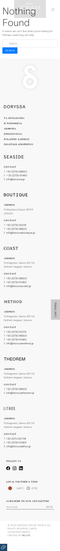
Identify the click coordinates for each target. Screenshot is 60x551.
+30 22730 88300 (16, 171)
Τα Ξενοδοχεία (14, 118)
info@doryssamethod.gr (20, 343)
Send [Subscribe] (49, 506)
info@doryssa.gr (15, 179)
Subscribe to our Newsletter (27, 501)
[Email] (30, 506)
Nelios (26, 535)
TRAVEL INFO (55, 309)
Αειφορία (10, 128)
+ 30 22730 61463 (16, 175)
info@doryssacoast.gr (18, 285)
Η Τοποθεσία (13, 123)
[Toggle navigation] (5, 8)
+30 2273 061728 (16, 438)
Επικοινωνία (13, 133)
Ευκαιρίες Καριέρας (16, 139)
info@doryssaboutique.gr (20, 232)
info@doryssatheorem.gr (20, 392)
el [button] (52, 9)
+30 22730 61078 (16, 331)
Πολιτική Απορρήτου (18, 144)
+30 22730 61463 (16, 282)
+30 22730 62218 (16, 224)
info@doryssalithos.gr (18, 446)
